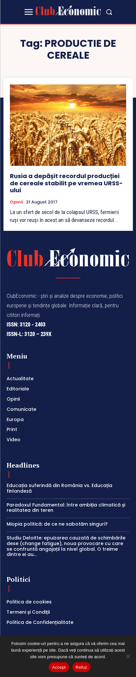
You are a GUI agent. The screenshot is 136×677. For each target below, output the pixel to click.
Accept (59, 667)
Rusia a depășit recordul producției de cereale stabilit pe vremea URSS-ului (66, 183)
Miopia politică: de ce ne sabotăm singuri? (57, 524)
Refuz (81, 667)
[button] (109, 12)
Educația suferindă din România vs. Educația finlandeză (59, 488)
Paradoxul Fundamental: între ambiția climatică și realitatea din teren (66, 508)
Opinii (16, 202)
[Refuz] (127, 656)
